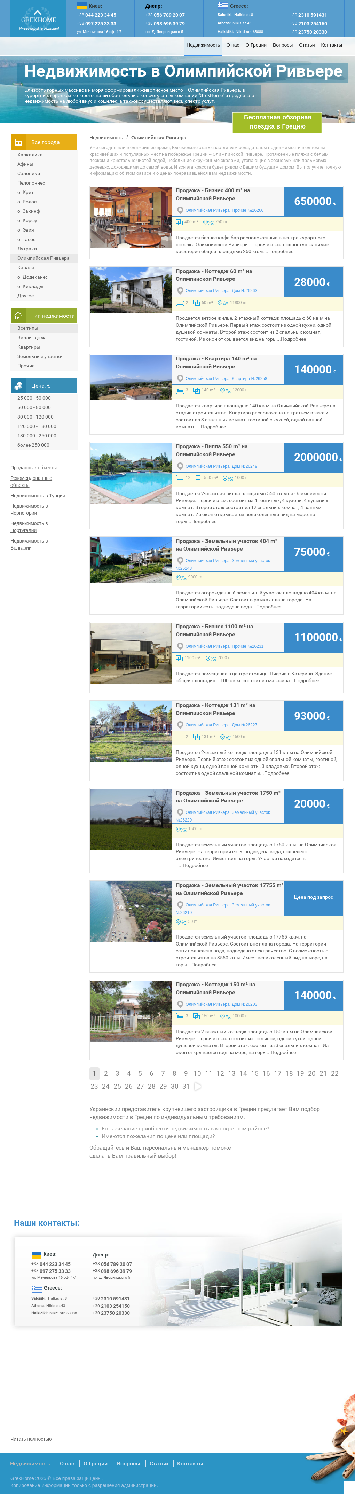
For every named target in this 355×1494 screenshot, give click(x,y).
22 (335, 1073)
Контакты (331, 45)
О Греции (256, 45)
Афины (25, 164)
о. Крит (25, 192)
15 (255, 1073)
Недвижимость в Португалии (29, 527)
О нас (232, 45)
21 (323, 1073)
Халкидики (30, 154)
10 (197, 1073)
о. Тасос (26, 239)
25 (117, 1086)
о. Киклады (30, 286)
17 (278, 1073)
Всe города (45, 142)
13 (232, 1073)
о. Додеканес (32, 277)
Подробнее (280, 251)
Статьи (307, 45)
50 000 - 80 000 (34, 407)
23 (94, 1086)
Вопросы (283, 45)
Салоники (28, 173)
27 (140, 1086)
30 (175, 1086)
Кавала (25, 267)
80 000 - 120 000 (35, 417)
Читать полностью (31, 1439)
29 (163, 1086)
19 (300, 1073)
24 (106, 1086)
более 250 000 (33, 445)
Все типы (27, 328)
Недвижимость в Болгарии (29, 544)
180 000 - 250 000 (36, 435)
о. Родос (27, 201)
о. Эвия (25, 230)
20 (312, 1073)
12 (220, 1073)
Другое (25, 295)
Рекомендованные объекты (31, 481)
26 (129, 1086)
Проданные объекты (33, 467)
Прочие (25, 365)
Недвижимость (203, 45)
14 (243, 1073)
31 (186, 1086)
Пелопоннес (31, 183)
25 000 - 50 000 (34, 398)
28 (152, 1086)
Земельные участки (40, 356)
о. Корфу (27, 220)
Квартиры (28, 347)
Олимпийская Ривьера (43, 258)
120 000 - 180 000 (36, 426)
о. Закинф (28, 211)
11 (209, 1073)
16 (266, 1073)
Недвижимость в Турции (37, 495)
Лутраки (27, 248)
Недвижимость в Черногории (29, 509)
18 (289, 1073)
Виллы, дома (32, 337)
